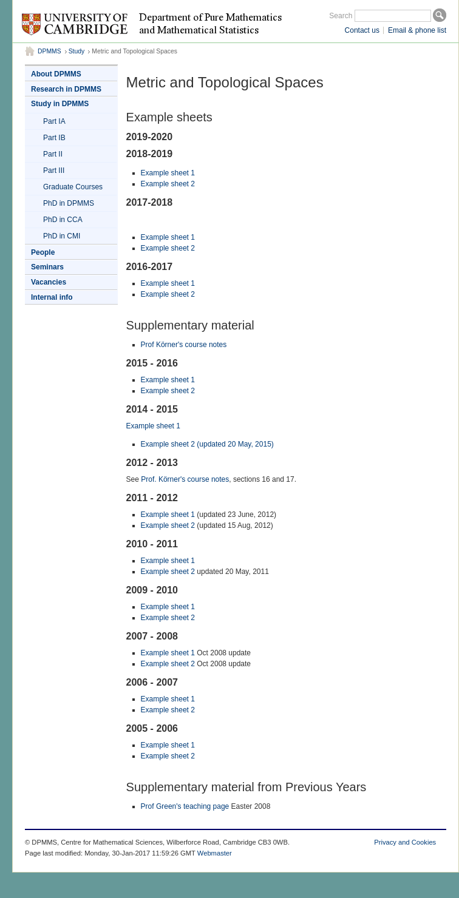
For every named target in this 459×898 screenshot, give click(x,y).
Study (77, 51)
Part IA (54, 121)
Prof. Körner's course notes (185, 479)
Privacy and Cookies (405, 842)
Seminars (47, 267)
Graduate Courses (73, 187)
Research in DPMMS (66, 89)
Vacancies (48, 282)
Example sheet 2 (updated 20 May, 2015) (207, 444)
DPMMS (49, 51)
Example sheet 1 (168, 173)
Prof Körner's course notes (184, 344)
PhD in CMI (61, 236)
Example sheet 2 (168, 184)
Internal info (52, 297)
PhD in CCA (63, 219)
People (43, 252)
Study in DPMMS (60, 104)
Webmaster (214, 853)
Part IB (54, 137)
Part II (53, 154)
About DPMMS (56, 74)
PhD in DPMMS (68, 203)
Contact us (362, 30)
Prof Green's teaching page (185, 806)
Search (340, 16)
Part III (53, 170)
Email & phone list (417, 30)
